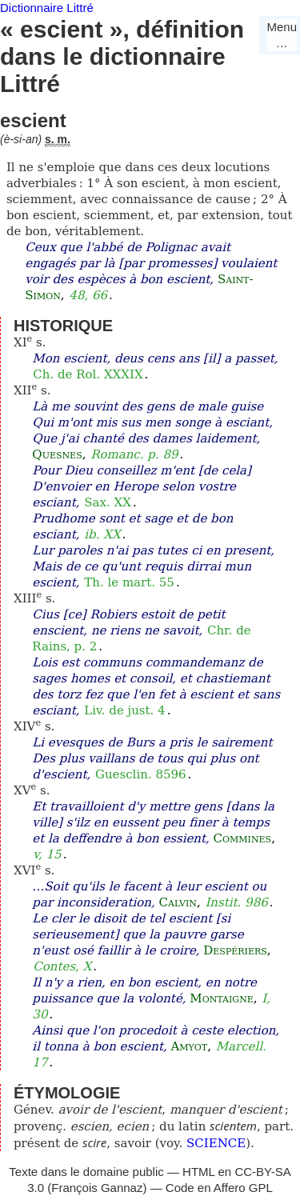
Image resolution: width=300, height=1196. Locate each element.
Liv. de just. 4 (124, 710)
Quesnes (57, 454)
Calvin (178, 902)
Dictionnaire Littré (47, 7)
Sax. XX (107, 502)
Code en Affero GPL (219, 1187)
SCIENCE (216, 1143)
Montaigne (221, 998)
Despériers (235, 950)
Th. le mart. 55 (129, 582)
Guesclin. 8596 (140, 774)
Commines (243, 838)
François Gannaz (96, 1187)
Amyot (188, 1046)
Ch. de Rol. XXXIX (87, 374)
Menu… (281, 35)
